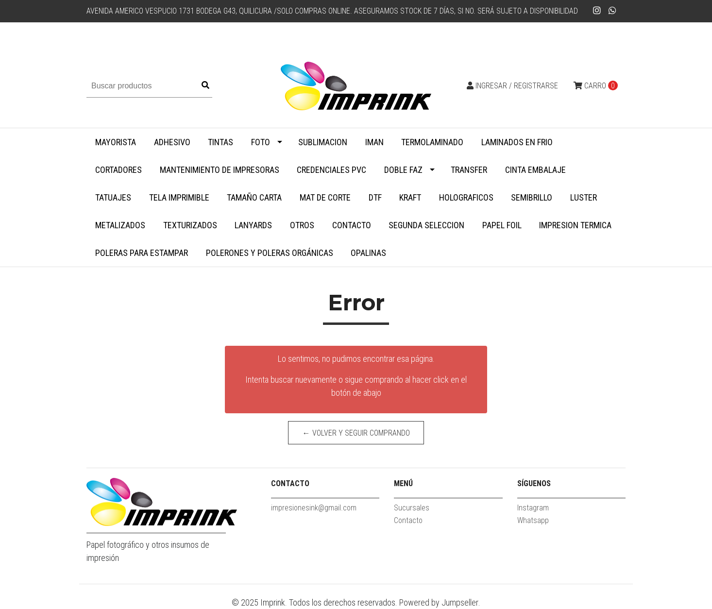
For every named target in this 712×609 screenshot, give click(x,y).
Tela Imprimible (179, 197)
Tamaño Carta (254, 197)
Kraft (410, 197)
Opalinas (368, 253)
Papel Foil (502, 225)
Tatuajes (113, 197)
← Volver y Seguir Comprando (356, 433)
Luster (583, 197)
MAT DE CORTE (325, 197)
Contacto (351, 225)
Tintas (220, 142)
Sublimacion (322, 142)
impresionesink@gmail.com (313, 507)
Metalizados (120, 225)
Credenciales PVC (331, 170)
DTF (375, 197)
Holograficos (466, 197)
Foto (260, 142)
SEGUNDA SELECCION (426, 225)
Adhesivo (172, 142)
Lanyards (253, 225)
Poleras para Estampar (141, 253)
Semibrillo (531, 197)
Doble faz (403, 170)
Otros (302, 225)
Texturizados (190, 225)
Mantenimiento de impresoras (219, 170)
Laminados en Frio (517, 142)
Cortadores (118, 170)
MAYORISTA (115, 142)
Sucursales (411, 507)
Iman (374, 142)
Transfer (469, 170)
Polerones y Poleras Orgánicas (269, 253)
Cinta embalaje (535, 170)
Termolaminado (432, 142)
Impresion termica (575, 225)
